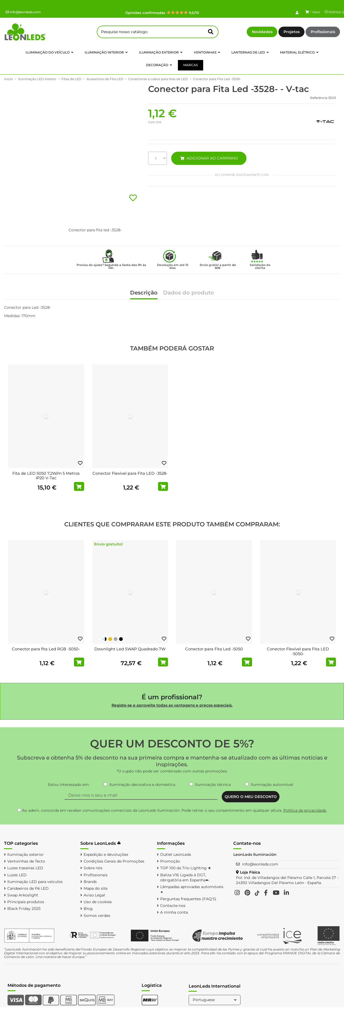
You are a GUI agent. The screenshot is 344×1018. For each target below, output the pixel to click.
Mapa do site (96, 888)
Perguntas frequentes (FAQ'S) (188, 898)
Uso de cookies (98, 901)
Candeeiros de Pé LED (28, 888)
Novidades (262, 31)
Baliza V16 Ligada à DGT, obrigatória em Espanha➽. (185, 877)
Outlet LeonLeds (175, 854)
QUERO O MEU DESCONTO (251, 796)
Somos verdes (97, 915)
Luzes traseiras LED (25, 868)
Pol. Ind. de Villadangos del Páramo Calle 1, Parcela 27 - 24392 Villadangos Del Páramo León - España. (287, 880)
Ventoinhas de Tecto (26, 861)
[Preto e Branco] (105, 639)
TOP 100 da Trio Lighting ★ (185, 868)
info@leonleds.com (23, 12)
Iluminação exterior (25, 854)
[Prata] (115, 639)
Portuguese (215, 999)
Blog (88, 908)
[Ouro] (110, 639)
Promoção (170, 861)
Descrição (143, 293)
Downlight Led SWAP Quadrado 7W (130, 649)
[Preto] (121, 639)
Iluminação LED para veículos (35, 881)
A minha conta (174, 912)
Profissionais (323, 31)
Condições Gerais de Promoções (114, 861)
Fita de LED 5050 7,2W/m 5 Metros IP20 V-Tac (46, 476)
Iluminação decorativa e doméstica (142, 784)
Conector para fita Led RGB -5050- (46, 649)
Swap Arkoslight (22, 895)
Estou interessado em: (68, 784)
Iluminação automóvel (272, 784)
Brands (90, 881)
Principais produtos (25, 901)
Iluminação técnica (213, 784)
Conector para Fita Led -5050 (214, 649)
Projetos (292, 31)
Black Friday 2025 (24, 908)
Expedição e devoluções (106, 854)
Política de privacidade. (305, 810)
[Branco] (99, 639)
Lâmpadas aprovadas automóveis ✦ (191, 889)
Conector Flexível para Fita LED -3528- (130, 473)
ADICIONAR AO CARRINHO (209, 158)
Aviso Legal (94, 895)
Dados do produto (188, 293)
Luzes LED (17, 874)
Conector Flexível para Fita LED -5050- (298, 651)
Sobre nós (93, 868)
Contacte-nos (172, 905)
